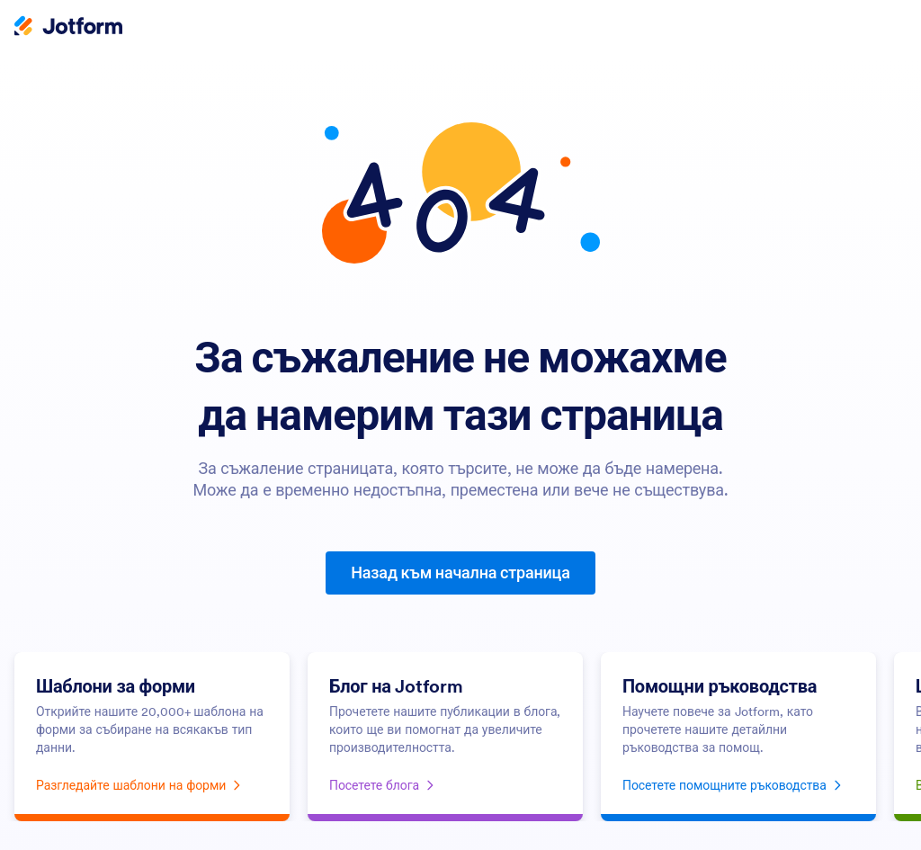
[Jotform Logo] (68, 27)
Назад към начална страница (460, 572)
